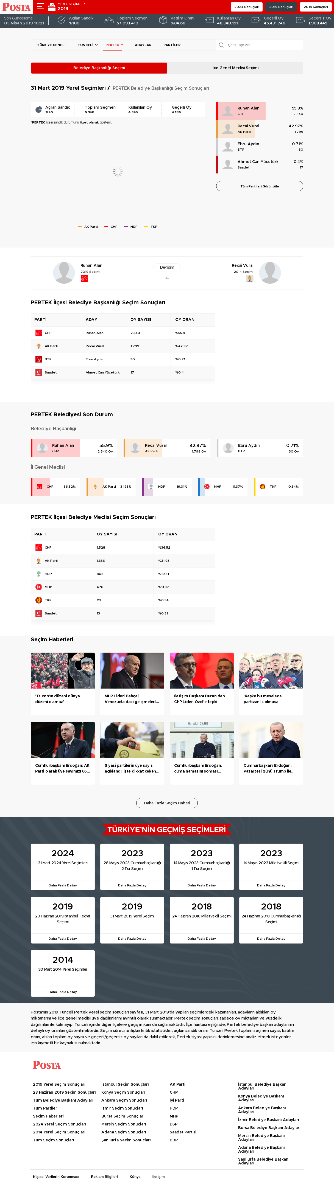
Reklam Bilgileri (104, 1177)
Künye (135, 1177)
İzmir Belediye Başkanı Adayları (268, 1120)
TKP (273, 486)
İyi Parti (177, 1100)
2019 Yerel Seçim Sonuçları (59, 1084)
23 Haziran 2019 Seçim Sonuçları (64, 1092)
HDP (161, 486)
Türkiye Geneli (51, 45)
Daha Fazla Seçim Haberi (167, 803)
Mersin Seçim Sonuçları (123, 1124)
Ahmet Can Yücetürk (258, 162)
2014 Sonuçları (316, 7)
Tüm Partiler (45, 1108)
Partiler (171, 45)
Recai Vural (248, 126)
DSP (173, 1124)
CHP (241, 114)
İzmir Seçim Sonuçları (122, 1108)
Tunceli (85, 45)
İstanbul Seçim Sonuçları (125, 1084)
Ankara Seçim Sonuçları (124, 1100)
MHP (217, 486)
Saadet (243, 167)
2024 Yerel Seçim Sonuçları (59, 1124)
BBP (174, 1140)
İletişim (158, 1177)
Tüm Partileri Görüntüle (259, 186)
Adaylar (143, 45)
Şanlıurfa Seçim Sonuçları (126, 1140)
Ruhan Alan (249, 108)
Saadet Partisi (183, 1132)
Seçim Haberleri (48, 1116)
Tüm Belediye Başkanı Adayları (63, 1100)
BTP (241, 149)
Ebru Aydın (248, 144)
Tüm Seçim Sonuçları (53, 1140)
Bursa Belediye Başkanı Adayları (269, 1128)
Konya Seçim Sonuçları (123, 1092)
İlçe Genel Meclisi (234, 68)
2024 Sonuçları (246, 7)
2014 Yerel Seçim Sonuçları (59, 1132)
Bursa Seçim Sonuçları (122, 1116)
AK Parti (244, 131)
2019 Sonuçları (281, 7)
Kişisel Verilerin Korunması (56, 1177)
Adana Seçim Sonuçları (123, 1132)
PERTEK (112, 45)
